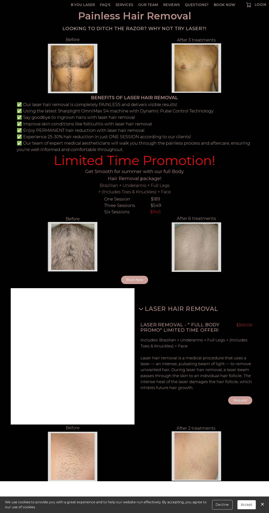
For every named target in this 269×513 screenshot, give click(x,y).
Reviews (171, 5)
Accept (246, 505)
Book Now (224, 5)
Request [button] (240, 400)
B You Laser (83, 5)
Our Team (148, 5)
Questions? (197, 5)
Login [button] (260, 5)
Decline (222, 505)
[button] (249, 4)
